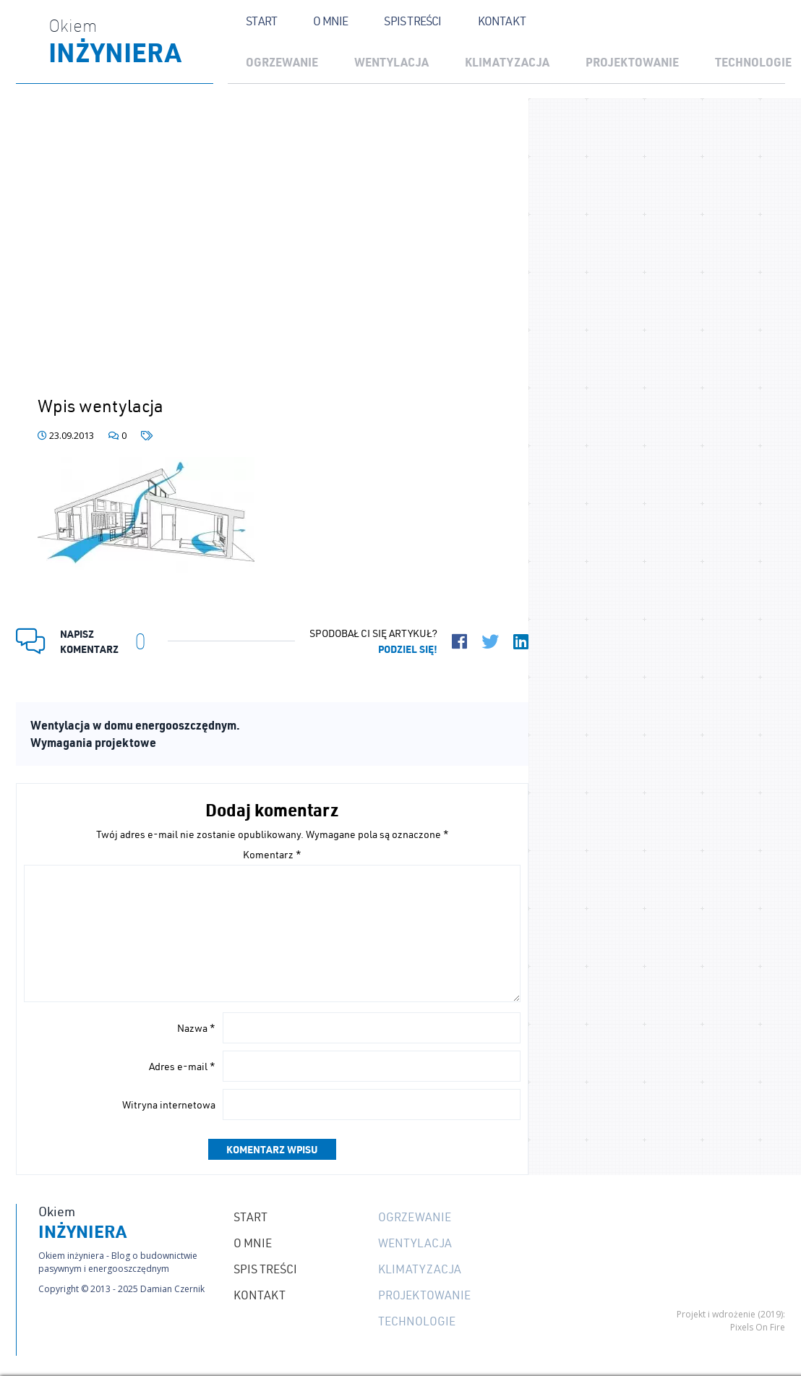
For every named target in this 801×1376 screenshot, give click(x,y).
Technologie (416, 1321)
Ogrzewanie (282, 61)
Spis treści (412, 21)
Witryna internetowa (168, 1104)
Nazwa (196, 1028)
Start (261, 21)
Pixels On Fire (757, 1327)
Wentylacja (391, 61)
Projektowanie (632, 61)
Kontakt (502, 21)
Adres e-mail (182, 1066)
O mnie (330, 21)
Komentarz (272, 854)
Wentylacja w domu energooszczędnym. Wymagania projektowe (135, 733)
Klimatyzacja (507, 61)
